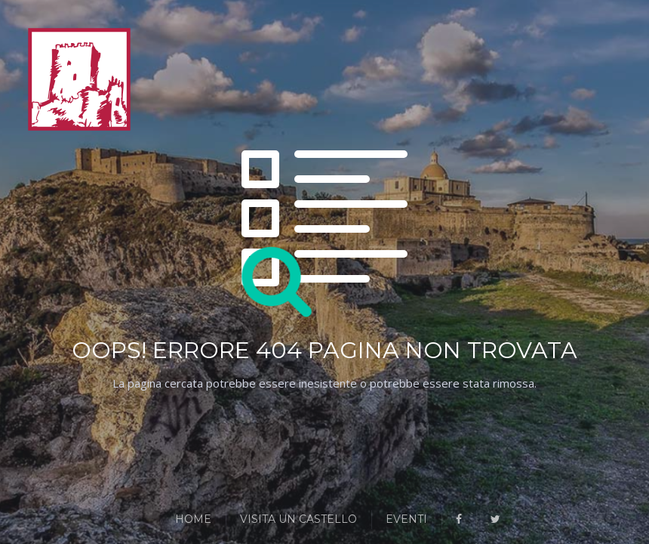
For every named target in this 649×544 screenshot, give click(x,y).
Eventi (406, 519)
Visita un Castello (298, 519)
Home (193, 519)
